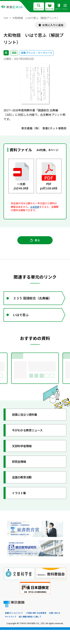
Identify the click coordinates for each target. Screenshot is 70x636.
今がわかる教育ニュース (30, 436)
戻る (35, 242)
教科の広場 (49, 7)
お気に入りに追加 (51, 25)
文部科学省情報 (24, 451)
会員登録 (35, 207)
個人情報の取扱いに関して (32, 622)
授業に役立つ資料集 (27, 420)
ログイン (58, 7)
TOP (6, 18)
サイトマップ (11, 622)
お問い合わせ (59, 618)
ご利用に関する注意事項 (38, 618)
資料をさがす (38, 7)
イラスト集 (21, 498)
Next (65, 373)
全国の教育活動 (24, 483)
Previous (5, 373)
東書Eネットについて (14, 618)
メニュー (65, 7)
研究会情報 (21, 467)
